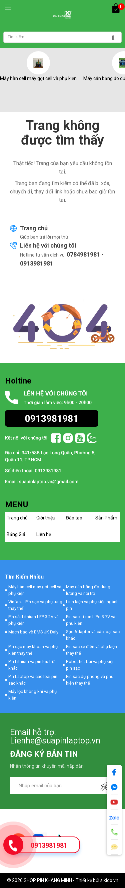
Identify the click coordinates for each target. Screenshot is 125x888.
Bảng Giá (16, 534)
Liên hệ (43, 534)
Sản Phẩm (106, 517)
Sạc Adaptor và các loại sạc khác (93, 635)
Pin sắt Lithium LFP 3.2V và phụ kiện (33, 620)
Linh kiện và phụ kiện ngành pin (92, 605)
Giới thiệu (45, 517)
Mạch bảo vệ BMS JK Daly (33, 631)
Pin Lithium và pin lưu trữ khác (31, 665)
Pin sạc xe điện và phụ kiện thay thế (91, 650)
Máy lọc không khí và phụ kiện (32, 695)
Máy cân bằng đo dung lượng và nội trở (88, 590)
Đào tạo (74, 517)
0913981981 (49, 845)
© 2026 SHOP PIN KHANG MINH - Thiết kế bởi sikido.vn (62, 880)
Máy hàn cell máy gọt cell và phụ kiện (38, 78)
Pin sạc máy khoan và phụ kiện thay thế (33, 650)
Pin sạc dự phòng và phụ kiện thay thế (89, 680)
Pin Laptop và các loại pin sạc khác (32, 680)
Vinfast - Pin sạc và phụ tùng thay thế (35, 605)
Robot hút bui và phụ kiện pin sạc (90, 665)
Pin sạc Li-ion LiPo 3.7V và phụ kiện (90, 620)
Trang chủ (34, 228)
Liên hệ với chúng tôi (48, 245)
